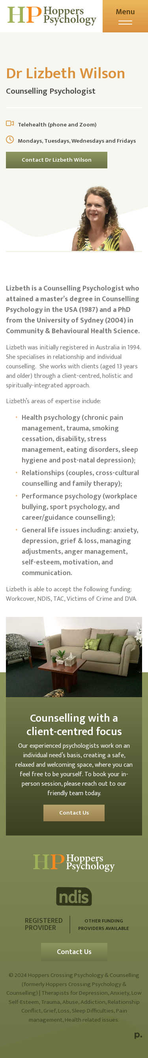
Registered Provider (44, 924)
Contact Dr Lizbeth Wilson (57, 160)
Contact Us (74, 813)
